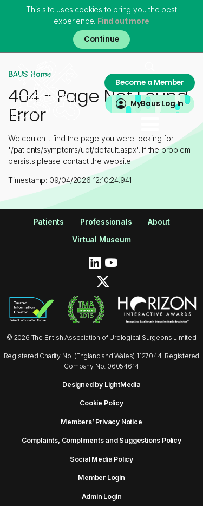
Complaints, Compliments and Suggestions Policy (101, 440)
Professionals (106, 221)
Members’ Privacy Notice (101, 422)
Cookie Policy (101, 403)
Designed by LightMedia (101, 384)
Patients (49, 221)
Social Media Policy (101, 459)
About (158, 221)
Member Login (101, 478)
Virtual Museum (101, 239)
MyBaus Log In (157, 103)
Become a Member (149, 82)
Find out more (123, 20)
